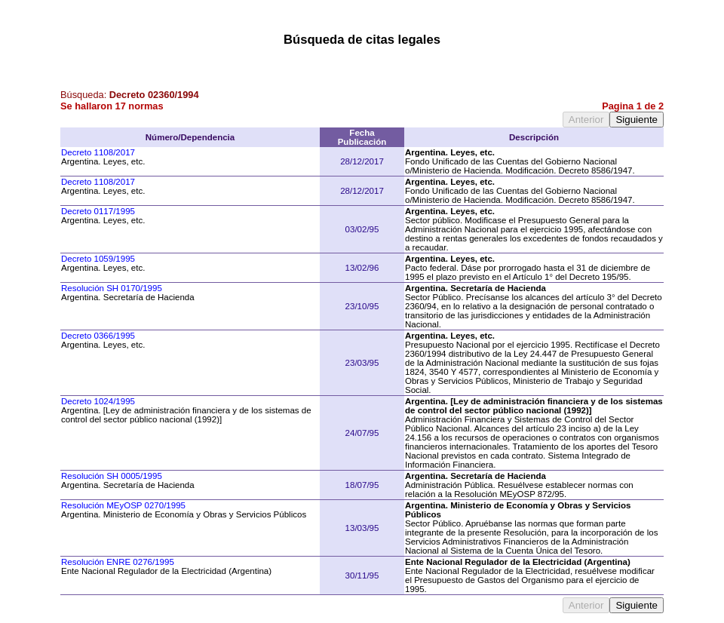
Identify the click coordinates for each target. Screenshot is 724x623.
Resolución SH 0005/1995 (111, 475)
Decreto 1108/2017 (98, 152)
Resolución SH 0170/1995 (111, 288)
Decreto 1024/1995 (98, 401)
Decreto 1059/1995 (98, 258)
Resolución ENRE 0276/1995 (117, 561)
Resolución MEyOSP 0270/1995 (123, 505)
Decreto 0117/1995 (98, 211)
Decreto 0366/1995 (98, 335)
